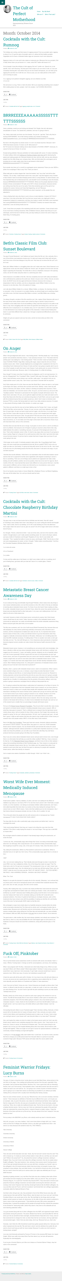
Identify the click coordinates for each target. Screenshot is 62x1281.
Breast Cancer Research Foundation (21, 706)
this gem (31, 913)
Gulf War (22, 492)
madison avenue (35, 234)
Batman (33, 943)
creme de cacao (31, 580)
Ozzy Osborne (50, 943)
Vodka (36, 580)
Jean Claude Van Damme (41, 943)
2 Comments (42, 234)
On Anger (12, 348)
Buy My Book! (46, 11)
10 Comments (19, 1058)
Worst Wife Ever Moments (22, 943)
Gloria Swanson (32, 339)
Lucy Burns (45, 442)
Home (39, 11)
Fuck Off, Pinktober (20, 953)
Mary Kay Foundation (16, 722)
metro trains (26, 492)
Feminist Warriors (13, 1263)
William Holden (39, 339)
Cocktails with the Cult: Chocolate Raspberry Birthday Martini (30, 507)
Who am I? (40, 14)
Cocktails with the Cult (14, 106)
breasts (26, 234)
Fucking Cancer (17, 234)
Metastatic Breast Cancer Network (24, 741)
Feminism (11, 234)
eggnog (24, 106)
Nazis (31, 492)
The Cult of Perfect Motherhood (24, 13)
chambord (25, 580)
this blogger (17, 1034)
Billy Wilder (26, 339)
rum (34, 106)
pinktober (27, 772)
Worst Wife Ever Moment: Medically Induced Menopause (26, 787)
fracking (30, 234)
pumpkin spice (29, 106)
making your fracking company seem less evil (33, 155)
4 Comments (20, 1263)
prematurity (31, 772)
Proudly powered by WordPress (8, 1273)
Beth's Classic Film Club (14, 339)
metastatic (22, 772)
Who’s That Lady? (50, 14)
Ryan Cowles (28, 1273)
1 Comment (37, 106)
